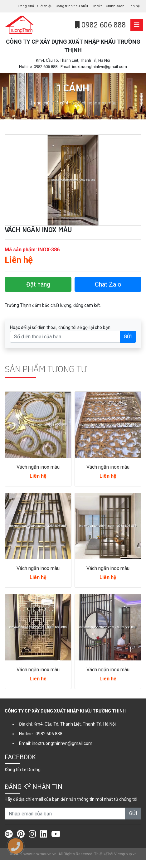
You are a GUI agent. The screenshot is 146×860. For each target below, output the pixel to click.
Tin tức (97, 6)
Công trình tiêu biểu (72, 6)
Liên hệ (134, 6)
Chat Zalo (108, 284)
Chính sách (115, 6)
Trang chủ (25, 6)
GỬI (128, 337)
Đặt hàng (38, 284)
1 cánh (63, 102)
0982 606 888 (100, 25)
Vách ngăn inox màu (38, 467)
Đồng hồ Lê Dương (23, 769)
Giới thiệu (44, 6)
